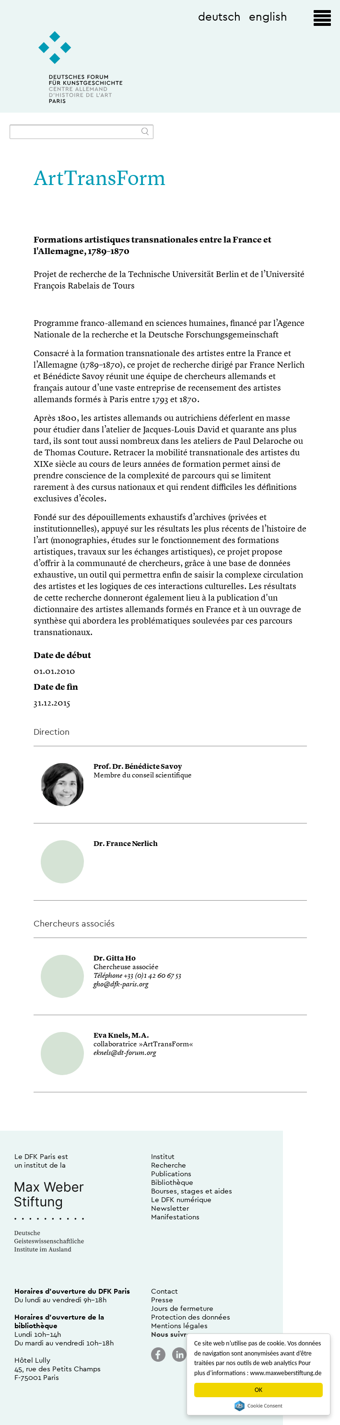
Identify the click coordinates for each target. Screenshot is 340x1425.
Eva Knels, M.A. (121, 1036)
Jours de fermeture (182, 1308)
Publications (171, 1173)
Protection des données (190, 1316)
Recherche (168, 1165)
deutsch (219, 16)
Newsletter (170, 1208)
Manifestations (175, 1216)
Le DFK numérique (181, 1199)
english (268, 16)
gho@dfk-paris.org (121, 984)
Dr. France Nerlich (126, 844)
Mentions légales (179, 1325)
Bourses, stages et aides (191, 1190)
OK (258, 1390)
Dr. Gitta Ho (115, 958)
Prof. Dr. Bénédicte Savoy (138, 767)
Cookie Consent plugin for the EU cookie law (258, 1406)
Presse (162, 1299)
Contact (164, 1291)
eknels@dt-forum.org (125, 1053)
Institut (163, 1156)
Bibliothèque (172, 1182)
